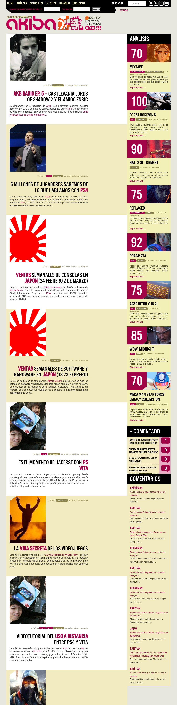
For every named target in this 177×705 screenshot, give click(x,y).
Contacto (79, 3)
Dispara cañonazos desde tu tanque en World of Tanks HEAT (143, 451)
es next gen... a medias (50, 380)
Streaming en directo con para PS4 (50, 664)
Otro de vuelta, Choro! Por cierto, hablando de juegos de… (149, 520)
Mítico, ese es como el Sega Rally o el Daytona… (147, 500)
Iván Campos (152, 404)
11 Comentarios (82, 274)
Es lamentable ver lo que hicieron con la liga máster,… (147, 640)
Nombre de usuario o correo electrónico (26, 9)
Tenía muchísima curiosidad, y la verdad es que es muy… (147, 681)
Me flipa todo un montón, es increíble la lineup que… (147, 540)
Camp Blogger (23, 484)
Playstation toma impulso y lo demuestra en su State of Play (143, 441)
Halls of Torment (144, 162)
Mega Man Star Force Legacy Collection (147, 397)
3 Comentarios (83, 511)
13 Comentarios (82, 227)
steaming (29, 628)
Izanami (31, 531)
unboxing (14, 628)
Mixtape (136, 67)
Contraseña (67, 9)
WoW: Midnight (142, 349)
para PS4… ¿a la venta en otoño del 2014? (54, 427)
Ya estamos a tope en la (63, 569)
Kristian (74, 463)
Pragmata (138, 255)
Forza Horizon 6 (143, 114)
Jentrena (155, 308)
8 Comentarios (83, 369)
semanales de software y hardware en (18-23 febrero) (51, 191)
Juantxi (74, 274)
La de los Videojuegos (51, 283)
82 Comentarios (82, 85)
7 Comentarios (83, 463)
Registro (124, 10)
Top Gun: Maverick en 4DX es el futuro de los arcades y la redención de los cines (148, 654)
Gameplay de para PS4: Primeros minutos (51, 616)
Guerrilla (34, 398)
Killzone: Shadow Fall (34, 631)
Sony (48, 106)
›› (68, 700)
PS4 (70, 61)
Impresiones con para (54, 475)
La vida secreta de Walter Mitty (61, 289)
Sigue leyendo (138, 87)
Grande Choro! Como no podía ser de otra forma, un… (148, 580)
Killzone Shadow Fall (30, 679)
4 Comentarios (83, 180)
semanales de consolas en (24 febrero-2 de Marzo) (52, 144)
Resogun (45, 487)
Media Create (17, 156)
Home (10, 3)
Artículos (36, 3)
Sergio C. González (70, 132)
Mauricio (133, 74)
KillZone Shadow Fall (21, 487)
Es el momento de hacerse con (53, 238)
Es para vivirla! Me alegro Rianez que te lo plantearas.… (148, 661)
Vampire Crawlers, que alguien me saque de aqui (148, 674)
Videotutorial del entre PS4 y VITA (52, 333)
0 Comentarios (142, 74)
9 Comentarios (83, 38)
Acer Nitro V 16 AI (144, 303)
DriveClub (66, 392)
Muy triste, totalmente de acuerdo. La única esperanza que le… (146, 620)
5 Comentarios (83, 132)
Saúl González (72, 38)
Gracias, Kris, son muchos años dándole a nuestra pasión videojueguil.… (148, 560)
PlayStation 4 (80, 484)
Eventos (50, 3)
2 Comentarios (161, 260)
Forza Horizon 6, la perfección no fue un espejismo (147, 493)
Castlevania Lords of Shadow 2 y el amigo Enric (50, 49)
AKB (48, 58)
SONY (78, 395)
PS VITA (36, 345)
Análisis (21, 3)
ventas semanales (51, 153)
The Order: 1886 (54, 445)
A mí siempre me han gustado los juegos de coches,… (148, 600)
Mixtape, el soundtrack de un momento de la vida (142, 469)
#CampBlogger (50, 578)
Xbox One (52, 584)
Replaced (137, 208)
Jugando (64, 3)
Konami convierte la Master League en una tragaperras (149, 614)
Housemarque (54, 492)
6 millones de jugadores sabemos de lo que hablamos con (49, 97)
